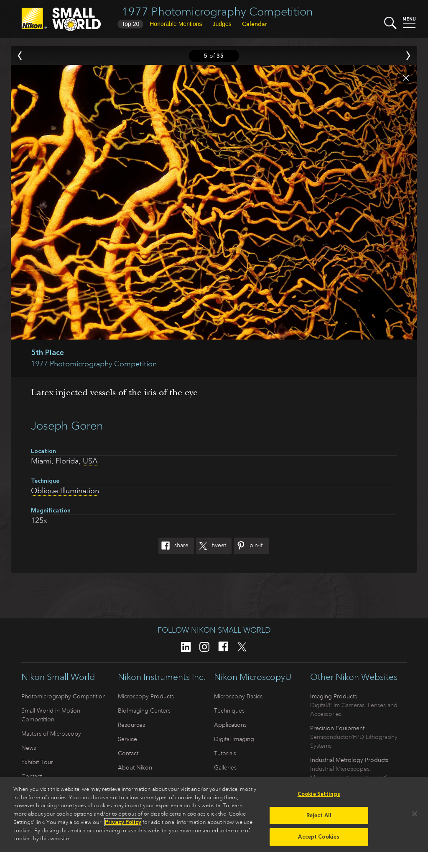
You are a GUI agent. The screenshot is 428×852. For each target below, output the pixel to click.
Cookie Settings (319, 797)
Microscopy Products (146, 696)
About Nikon (135, 767)
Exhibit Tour (37, 762)
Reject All (318, 818)
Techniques (229, 710)
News (28, 748)
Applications (230, 724)
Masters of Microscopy (51, 733)
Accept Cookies (318, 840)
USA (90, 461)
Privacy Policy (123, 825)
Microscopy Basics (238, 696)
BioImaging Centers (144, 710)
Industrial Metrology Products (349, 760)
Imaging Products (333, 696)
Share (173, 546)
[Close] (414, 816)
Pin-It (248, 546)
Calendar (254, 24)
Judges (222, 24)
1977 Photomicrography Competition (217, 11)
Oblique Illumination (65, 490)
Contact (31, 776)
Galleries (225, 767)
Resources (131, 724)
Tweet (211, 546)
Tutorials (225, 753)
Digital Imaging (234, 739)
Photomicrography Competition (63, 696)
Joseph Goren (67, 425)
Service (127, 739)
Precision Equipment (337, 728)
